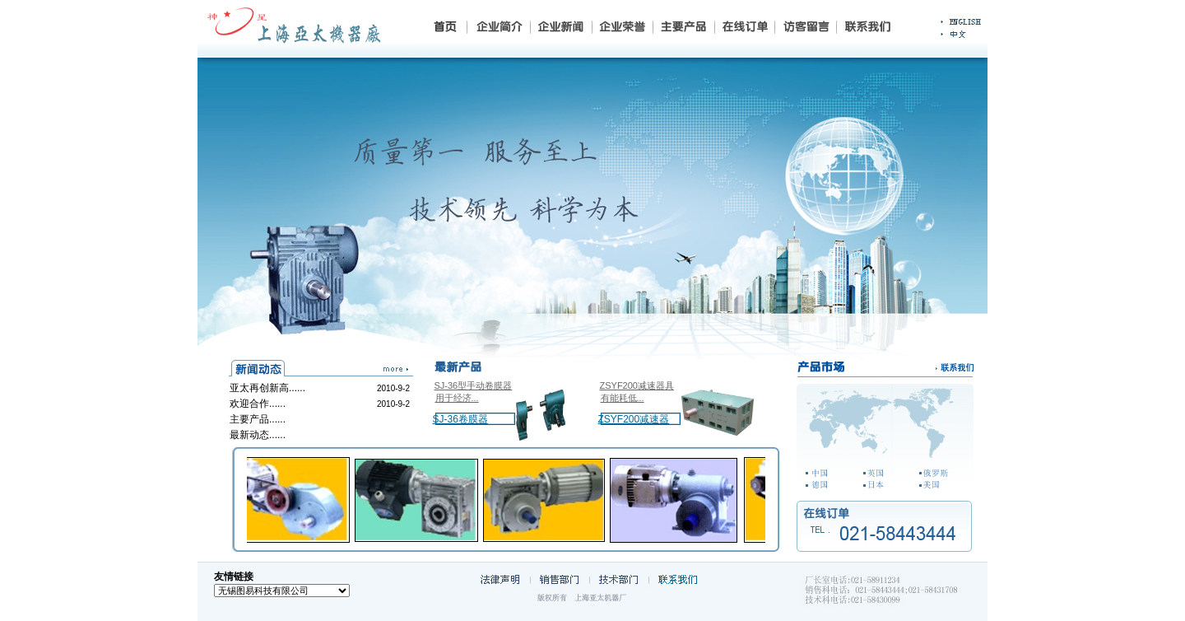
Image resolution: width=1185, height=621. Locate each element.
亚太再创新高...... (267, 388)
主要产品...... (258, 419)
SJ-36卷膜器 (460, 419)
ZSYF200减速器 (634, 419)
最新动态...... (258, 435)
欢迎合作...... (258, 403)
